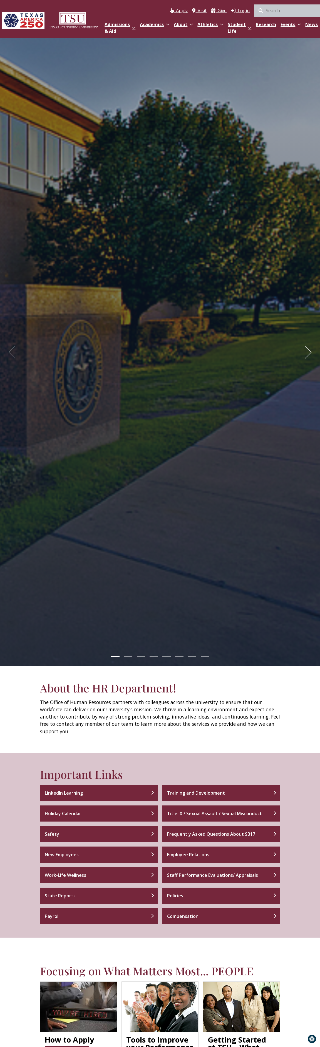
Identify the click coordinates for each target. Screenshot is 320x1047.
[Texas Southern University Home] (73, 20)
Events (291, 24)
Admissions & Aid (120, 27)
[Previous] (13, 352)
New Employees (62, 855)
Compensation (183, 916)
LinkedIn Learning (64, 793)
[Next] (306, 352)
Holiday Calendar (63, 813)
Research (266, 24)
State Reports (60, 896)
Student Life (239, 27)
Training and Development (196, 793)
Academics (154, 24)
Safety (52, 834)
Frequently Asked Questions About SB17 (211, 834)
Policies (175, 896)
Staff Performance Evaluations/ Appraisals (212, 875)
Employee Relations (188, 855)
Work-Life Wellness (65, 875)
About (183, 24)
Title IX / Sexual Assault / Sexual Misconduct (214, 813)
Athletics (210, 24)
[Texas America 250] (23, 20)
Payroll (52, 916)
